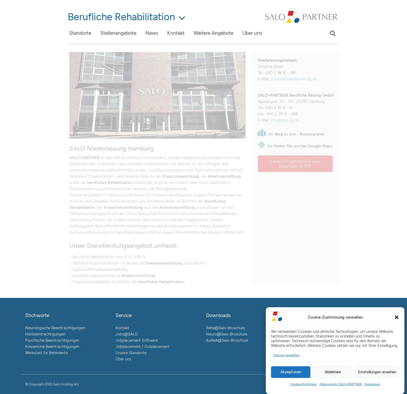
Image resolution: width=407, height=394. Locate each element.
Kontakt (122, 328)
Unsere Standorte (131, 352)
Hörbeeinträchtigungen (45, 334)
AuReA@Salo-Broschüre (227, 340)
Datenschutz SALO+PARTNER (341, 384)
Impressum (372, 384)
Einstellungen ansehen (377, 372)
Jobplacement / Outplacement (142, 346)
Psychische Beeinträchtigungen (52, 340)
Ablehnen (333, 372)
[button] (396, 317)
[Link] (301, 22)
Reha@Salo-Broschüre (225, 328)
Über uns (123, 359)
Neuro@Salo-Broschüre (226, 334)
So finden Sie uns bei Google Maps (295, 146)
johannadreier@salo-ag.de (293, 79)
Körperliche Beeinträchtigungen (52, 346)
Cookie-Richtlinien (303, 384)
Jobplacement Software (137, 340)
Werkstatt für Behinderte (46, 352)
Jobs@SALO (127, 334)
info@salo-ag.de (285, 120)
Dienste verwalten (287, 355)
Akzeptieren (290, 372)
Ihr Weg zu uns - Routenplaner (291, 134)
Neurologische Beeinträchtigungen (55, 328)
